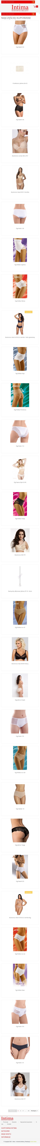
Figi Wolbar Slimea (20, 301)
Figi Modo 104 (20, 1026)
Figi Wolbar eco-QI (20, 954)
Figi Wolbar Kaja (20, 373)
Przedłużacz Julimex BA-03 (20, 83)
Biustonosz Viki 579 (20, 555)
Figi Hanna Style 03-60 (20, 482)
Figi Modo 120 (20, 228)
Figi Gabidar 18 (20, 809)
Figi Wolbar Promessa (20, 410)
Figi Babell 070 (20, 881)
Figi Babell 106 (20, 119)
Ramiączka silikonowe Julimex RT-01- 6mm (20, 591)
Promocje (5, 1122)
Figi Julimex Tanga (20, 845)
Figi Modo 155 (20, 736)
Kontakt (9, 1124)
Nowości (14, 1122)
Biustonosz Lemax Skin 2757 (20, 156)
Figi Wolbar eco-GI (20, 627)
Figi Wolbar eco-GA (20, 772)
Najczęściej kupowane (26, 1122)
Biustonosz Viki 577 (20, 1099)
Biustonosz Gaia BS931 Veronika (20, 192)
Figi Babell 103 (20, 47)
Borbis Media (33, 1141)
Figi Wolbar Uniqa (20, 518)
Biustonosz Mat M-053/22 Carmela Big (20, 917)
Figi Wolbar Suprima (20, 264)
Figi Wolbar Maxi (20, 990)
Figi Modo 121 (20, 1062)
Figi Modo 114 (20, 446)
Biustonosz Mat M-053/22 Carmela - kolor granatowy (20, 337)
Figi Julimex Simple (20, 700)
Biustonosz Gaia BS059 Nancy (20, 663)
